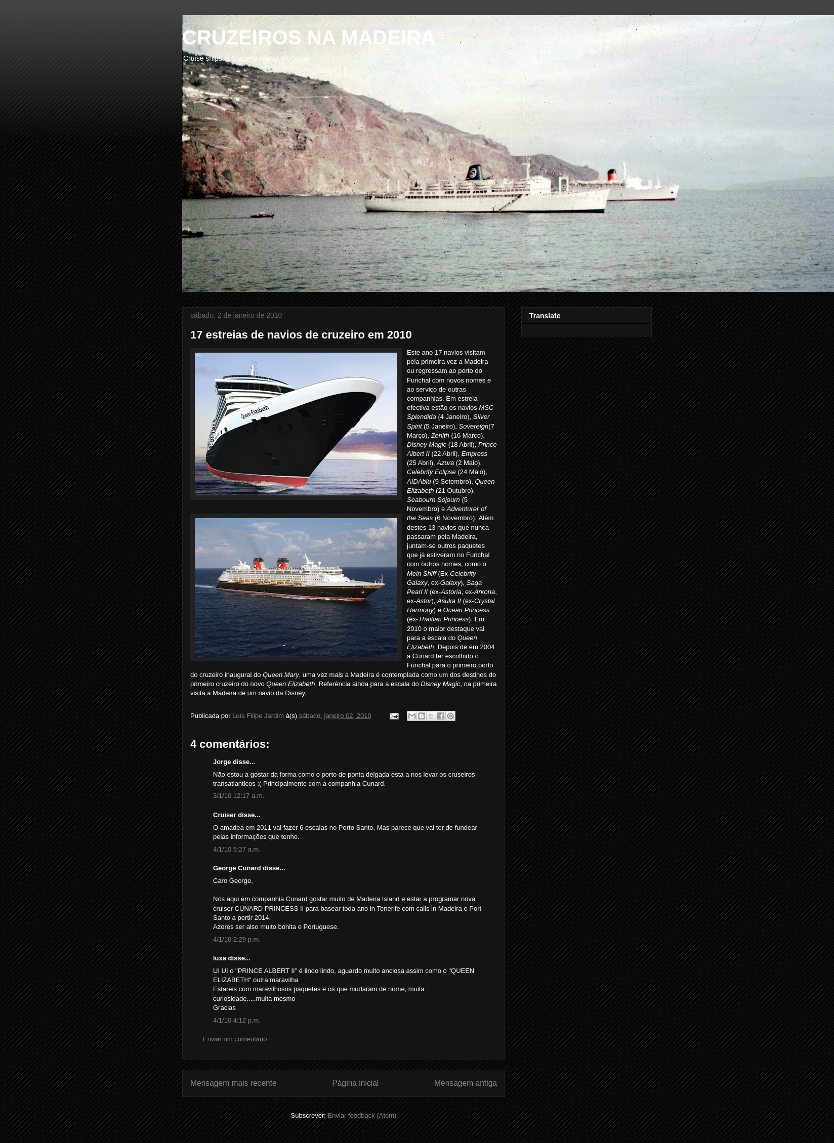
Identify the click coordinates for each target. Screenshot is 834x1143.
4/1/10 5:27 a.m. (237, 849)
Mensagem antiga (465, 1083)
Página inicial (355, 1083)
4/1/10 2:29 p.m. (237, 939)
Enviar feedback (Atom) (362, 1115)
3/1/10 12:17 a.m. (238, 795)
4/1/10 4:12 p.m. (237, 1020)
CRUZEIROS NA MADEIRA (309, 37)
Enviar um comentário (235, 1039)
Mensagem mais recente (233, 1083)
